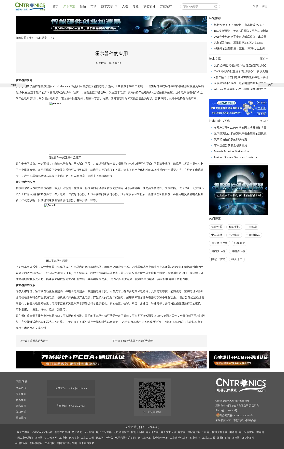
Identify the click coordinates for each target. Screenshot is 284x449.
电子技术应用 (168, 432)
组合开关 (236, 259)
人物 (125, 6)
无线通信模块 (121, 432)
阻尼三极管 (218, 259)
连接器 (38, 437)
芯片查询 (77, 432)
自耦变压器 (218, 251)
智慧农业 (74, 437)
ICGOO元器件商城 (42, 432)
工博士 (63, 437)
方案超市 (166, 6)
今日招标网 (21, 443)
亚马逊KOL (144, 437)
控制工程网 (137, 432)
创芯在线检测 (62, 432)
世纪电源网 (194, 432)
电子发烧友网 (246, 432)
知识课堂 (69, 6)
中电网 (260, 432)
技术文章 (107, 6)
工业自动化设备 (179, 437)
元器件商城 (223, 437)
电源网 (233, 432)
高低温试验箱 (86, 443)
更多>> (264, 120)
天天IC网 (89, 432)
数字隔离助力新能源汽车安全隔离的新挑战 (240, 133)
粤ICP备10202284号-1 (227, 410)
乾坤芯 (109, 437)
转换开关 (239, 243)
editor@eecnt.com (77, 388)
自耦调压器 (238, 251)
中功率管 (234, 235)
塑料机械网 (36, 443)
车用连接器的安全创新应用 (230, 145)
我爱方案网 (23, 432)
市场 (93, 6)
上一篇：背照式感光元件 (34, 340)
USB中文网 (247, 437)
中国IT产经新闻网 (67, 443)
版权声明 (21, 411)
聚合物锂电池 (160, 437)
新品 (83, 6)
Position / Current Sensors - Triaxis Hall (236, 157)
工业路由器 (87, 437)
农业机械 (49, 443)
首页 (56, 6)
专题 (136, 6)
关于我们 (21, 393)
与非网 (182, 432)
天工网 (100, 437)
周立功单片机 (219, 243)
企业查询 (195, 437)
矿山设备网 (50, 437)
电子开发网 (152, 432)
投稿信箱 (21, 417)
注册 (264, 6)
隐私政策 (21, 405)
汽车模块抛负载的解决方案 (230, 139)
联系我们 (21, 399)
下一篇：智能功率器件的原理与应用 (132, 340)
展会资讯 (21, 388)
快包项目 (149, 6)
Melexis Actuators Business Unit (232, 151)
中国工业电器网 (24, 437)
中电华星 (251, 226)
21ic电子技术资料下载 (214, 432)
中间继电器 (253, 235)
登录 (255, 6)
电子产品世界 (104, 432)
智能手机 (234, 226)
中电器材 (216, 235)
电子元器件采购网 (125, 437)
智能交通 (216, 226)
